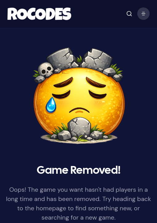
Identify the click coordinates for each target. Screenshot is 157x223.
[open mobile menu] (129, 14)
